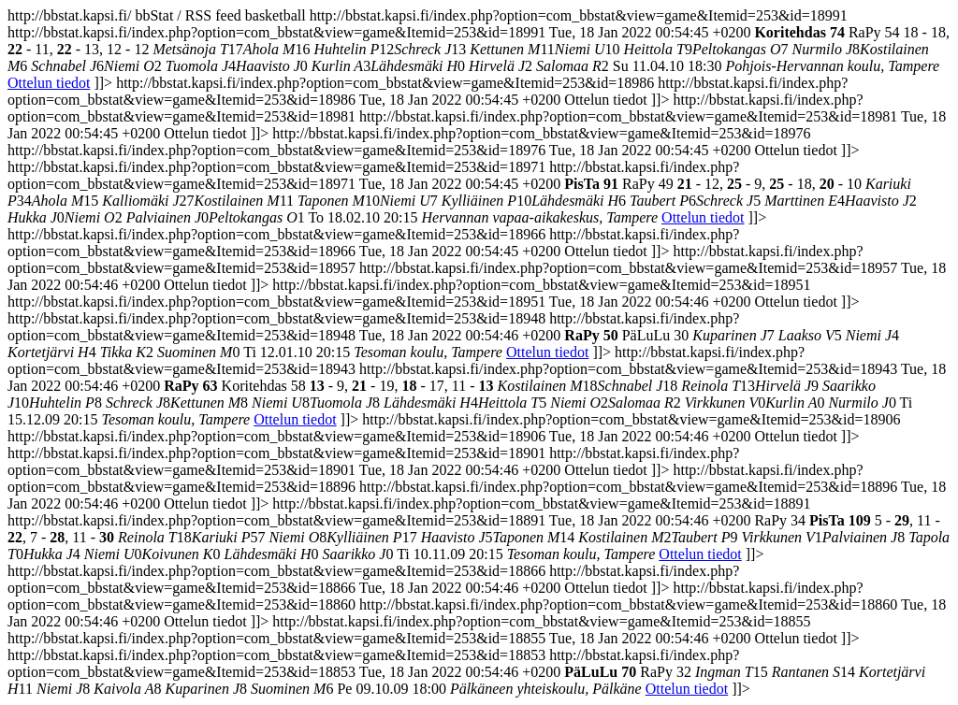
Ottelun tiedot (48, 83)
